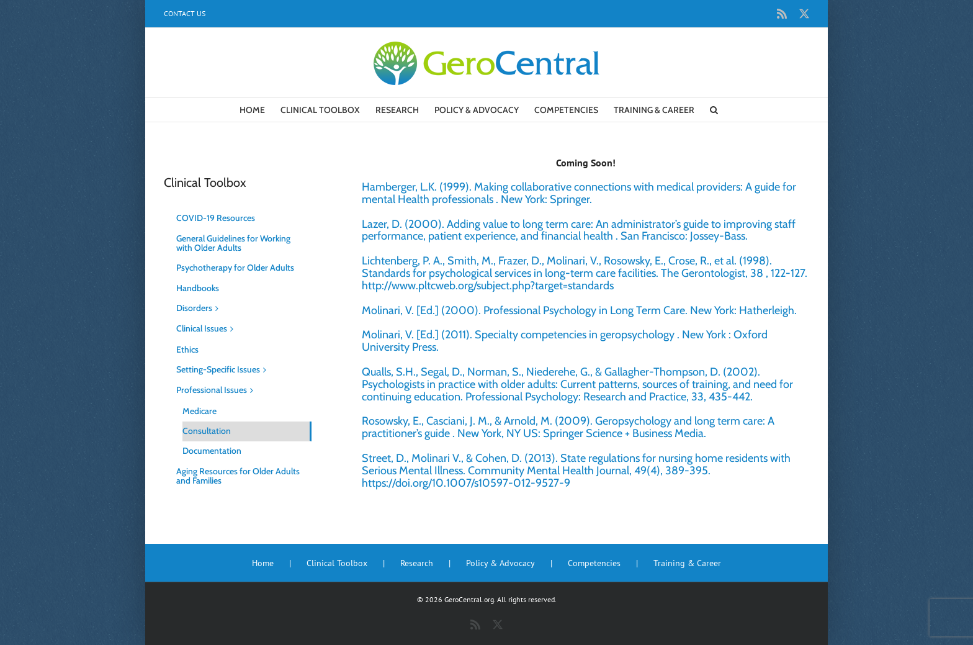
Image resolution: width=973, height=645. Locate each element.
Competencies (594, 563)
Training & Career (687, 563)
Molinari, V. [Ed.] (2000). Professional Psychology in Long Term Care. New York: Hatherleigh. (579, 310)
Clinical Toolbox (337, 563)
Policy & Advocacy (500, 563)
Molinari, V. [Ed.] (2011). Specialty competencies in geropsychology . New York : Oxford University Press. (565, 341)
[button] (714, 110)
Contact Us (184, 13)
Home (263, 563)
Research (416, 563)
